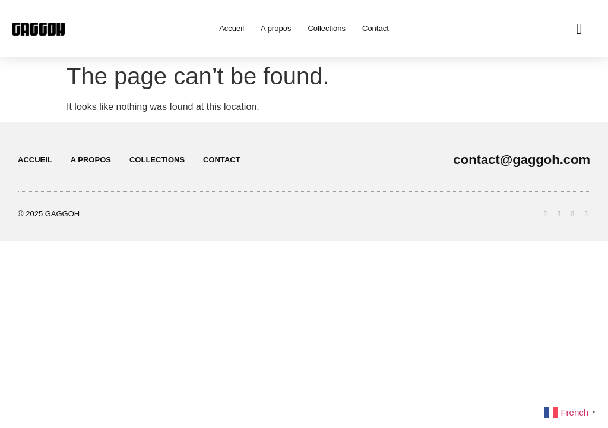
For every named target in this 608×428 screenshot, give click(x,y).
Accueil (231, 28)
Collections (327, 28)
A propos (276, 28)
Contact (375, 28)
